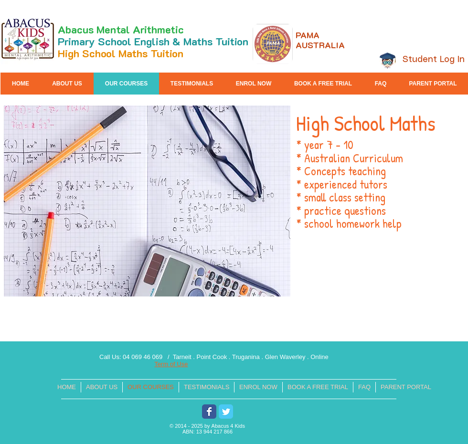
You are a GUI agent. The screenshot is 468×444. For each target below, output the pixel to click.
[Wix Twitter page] (226, 411)
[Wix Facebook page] (209, 411)
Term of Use (171, 364)
